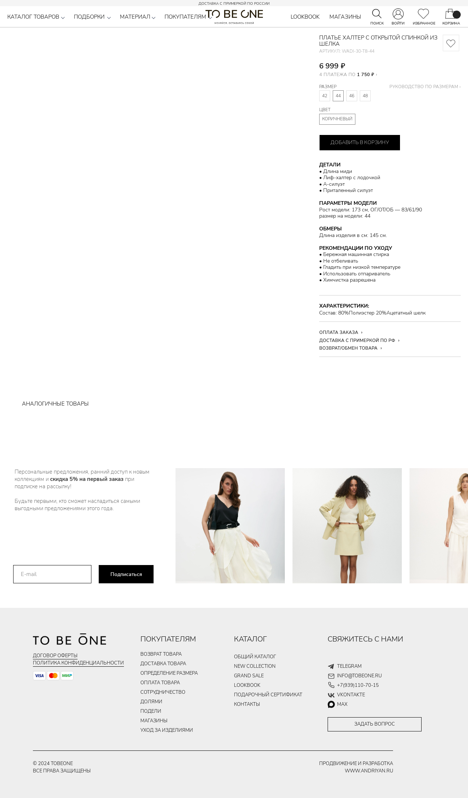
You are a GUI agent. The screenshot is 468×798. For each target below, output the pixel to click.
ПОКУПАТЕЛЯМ (185, 16)
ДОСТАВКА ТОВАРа (163, 663)
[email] (52, 574)
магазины (153, 721)
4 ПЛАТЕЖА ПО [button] (346, 74)
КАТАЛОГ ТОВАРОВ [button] (33, 16)
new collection (255, 666)
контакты (247, 704)
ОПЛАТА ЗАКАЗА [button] (338, 332)
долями (151, 702)
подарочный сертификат (268, 695)
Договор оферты (55, 655)
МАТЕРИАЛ (135, 16)
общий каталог (255, 657)
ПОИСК (377, 23)
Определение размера (169, 673)
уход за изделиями (166, 730)
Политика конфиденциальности (78, 663)
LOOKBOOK (305, 16)
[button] (63, 18)
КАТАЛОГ (250, 639)
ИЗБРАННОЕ (424, 23)
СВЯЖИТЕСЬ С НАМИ (365, 639)
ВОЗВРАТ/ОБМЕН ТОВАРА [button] (348, 348)
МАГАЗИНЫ (345, 16)
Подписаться (126, 574)
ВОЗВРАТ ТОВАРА (161, 654)
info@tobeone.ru (359, 676)
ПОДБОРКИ (89, 16)
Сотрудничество (162, 692)
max (342, 704)
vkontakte (351, 695)
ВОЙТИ (398, 23)
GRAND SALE (249, 676)
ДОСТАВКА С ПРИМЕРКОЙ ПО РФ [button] (357, 340)
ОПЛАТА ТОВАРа (160, 683)
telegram (349, 666)
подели (150, 711)
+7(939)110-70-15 (358, 685)
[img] (423, 14)
